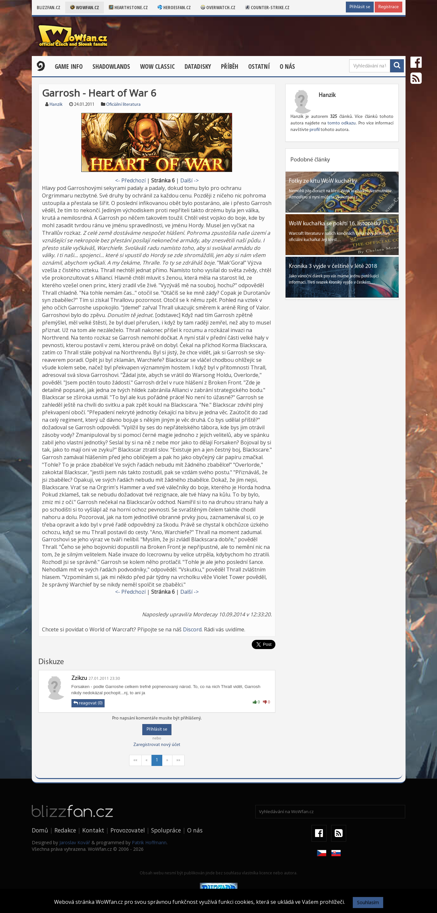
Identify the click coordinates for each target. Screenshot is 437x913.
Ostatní (259, 66)
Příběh (229, 66)
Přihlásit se (359, 7)
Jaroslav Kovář (74, 842)
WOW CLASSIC (157, 66)
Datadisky (198, 66)
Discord (192, 629)
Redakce (65, 830)
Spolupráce (166, 830)
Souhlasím (368, 902)
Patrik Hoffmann (149, 842)
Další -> (189, 180)
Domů (40, 830)
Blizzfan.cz (48, 7)
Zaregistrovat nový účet (156, 744)
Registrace (388, 7)
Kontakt (93, 830)
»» (178, 760)
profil (314, 129)
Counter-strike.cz (267, 7)
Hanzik (56, 104)
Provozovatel (127, 830)
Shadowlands (111, 66)
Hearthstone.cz (128, 7)
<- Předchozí (130, 180)
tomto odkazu (342, 123)
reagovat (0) (88, 703)
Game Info (69, 66)
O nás (287, 66)
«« (135, 760)
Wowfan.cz (84, 7)
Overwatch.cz (218, 7)
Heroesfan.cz (174, 7)
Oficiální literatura (123, 104)
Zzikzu (79, 678)
